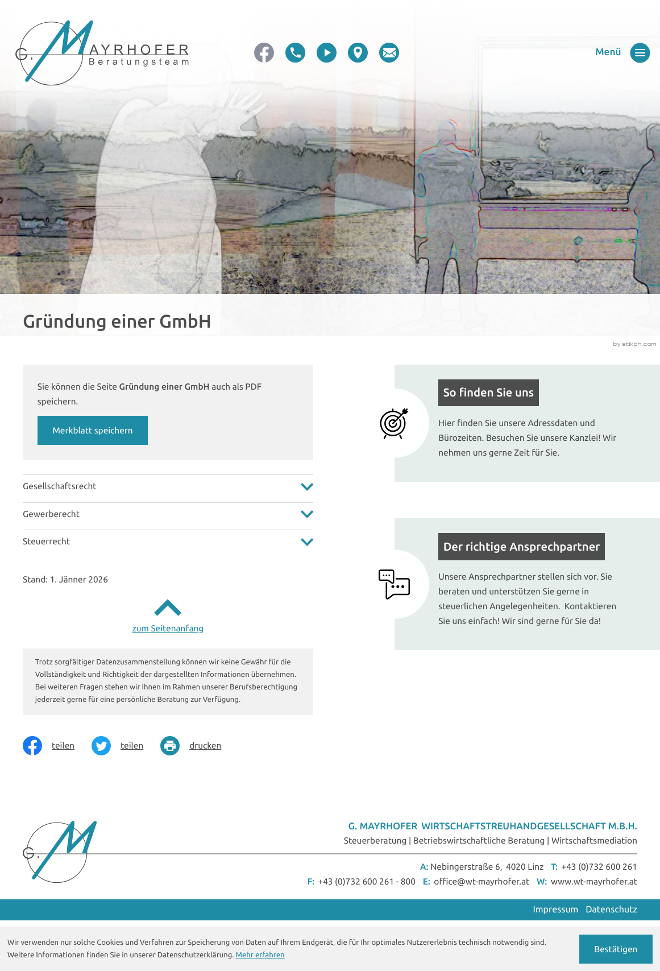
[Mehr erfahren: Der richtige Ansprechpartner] (516, 584)
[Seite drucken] (199, 745)
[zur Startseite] (102, 52)
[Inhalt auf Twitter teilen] (126, 745)
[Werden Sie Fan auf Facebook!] (264, 53)
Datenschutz (611, 909)
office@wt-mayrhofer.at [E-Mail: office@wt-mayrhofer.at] (481, 881)
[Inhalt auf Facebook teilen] (57, 745)
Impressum (556, 909)
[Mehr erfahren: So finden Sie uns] (516, 423)
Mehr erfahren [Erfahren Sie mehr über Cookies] (260, 955)
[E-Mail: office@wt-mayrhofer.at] (389, 53)
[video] (327, 53)
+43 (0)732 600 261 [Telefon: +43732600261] (599, 866)
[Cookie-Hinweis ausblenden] (616, 949)
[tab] (168, 486)
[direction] (358, 53)
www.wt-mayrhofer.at (594, 881)
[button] (295, 53)
